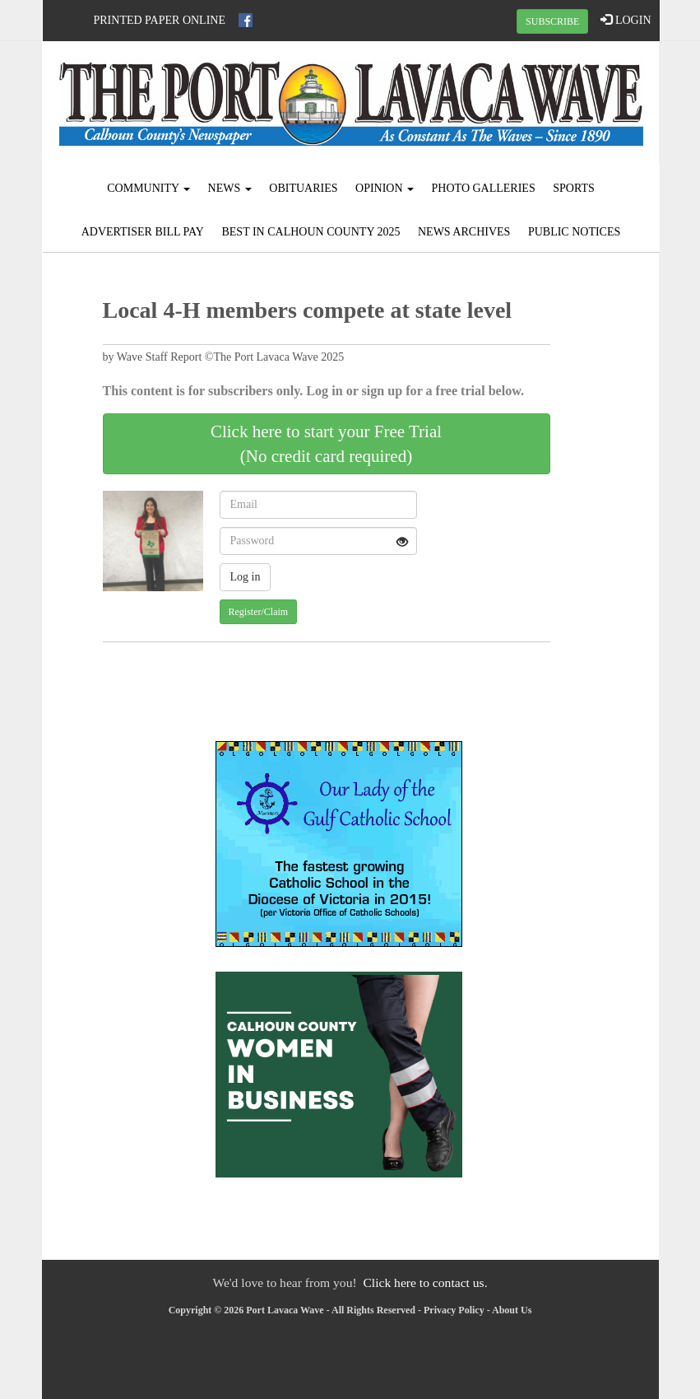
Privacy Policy (454, 1310)
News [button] (230, 188)
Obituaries (303, 188)
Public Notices (574, 232)
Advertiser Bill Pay (142, 232)
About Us (511, 1310)
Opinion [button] (384, 188)
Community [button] (148, 188)
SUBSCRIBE (552, 21)
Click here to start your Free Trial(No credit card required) (326, 444)
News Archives (464, 232)
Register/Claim (259, 612)
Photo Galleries (483, 188)
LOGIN (625, 19)
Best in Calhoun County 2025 (310, 232)
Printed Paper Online (160, 20)
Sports (574, 188)
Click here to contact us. (425, 1282)
